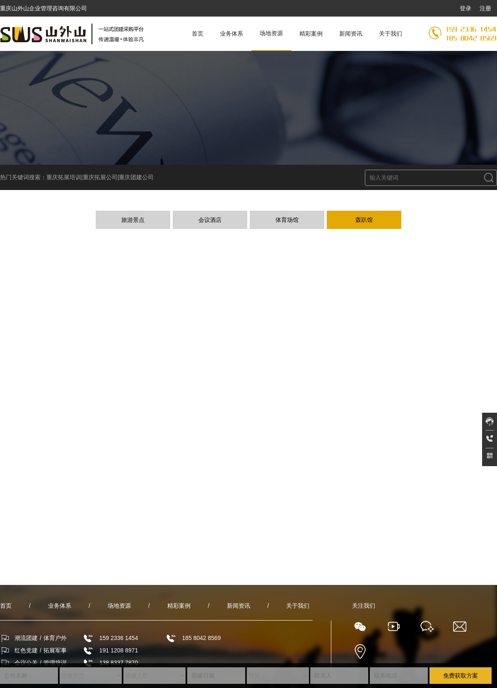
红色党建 (26, 650)
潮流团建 (26, 638)
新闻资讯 (350, 33)
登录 (465, 8)
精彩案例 (311, 33)
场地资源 (271, 33)
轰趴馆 (364, 220)
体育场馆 (287, 220)
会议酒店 (210, 220)
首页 (197, 33)
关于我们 (390, 33)
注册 (485, 8)
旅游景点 (133, 220)
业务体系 (231, 33)
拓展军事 (55, 650)
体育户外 (55, 638)
